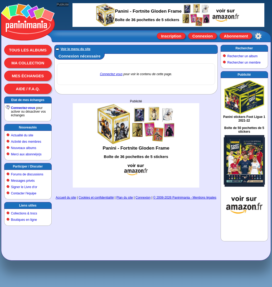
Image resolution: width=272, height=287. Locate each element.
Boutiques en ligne (24, 220)
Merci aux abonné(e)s (26, 154)
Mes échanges (28, 76)
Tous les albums (28, 50)
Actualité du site (22, 135)
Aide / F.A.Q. (28, 89)
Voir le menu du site (75, 49)
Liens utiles (27, 205)
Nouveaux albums (23, 148)
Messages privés (23, 181)
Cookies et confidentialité (96, 197)
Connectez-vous (23, 108)
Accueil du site (66, 197)
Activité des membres (26, 142)
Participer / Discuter (28, 166)
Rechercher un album (242, 56)
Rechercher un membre (244, 62)
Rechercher (244, 48)
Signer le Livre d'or (24, 187)
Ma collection (27, 63)
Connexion (202, 36)
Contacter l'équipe (23, 193)
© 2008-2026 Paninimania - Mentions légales (184, 197)
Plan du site (124, 197)
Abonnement (236, 36)
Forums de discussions (27, 174)
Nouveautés (28, 127)
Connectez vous (111, 74)
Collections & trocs (24, 213)
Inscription (171, 36)
